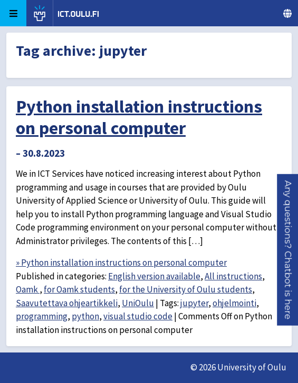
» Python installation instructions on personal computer (121, 262)
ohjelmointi (234, 303)
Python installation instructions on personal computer (139, 117)
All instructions (233, 276)
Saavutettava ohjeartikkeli (67, 303)
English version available (154, 276)
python (85, 316)
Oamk (28, 289)
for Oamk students (79, 289)
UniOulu (138, 303)
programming (42, 316)
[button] (288, 250)
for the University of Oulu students (185, 289)
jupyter (194, 303)
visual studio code (137, 316)
